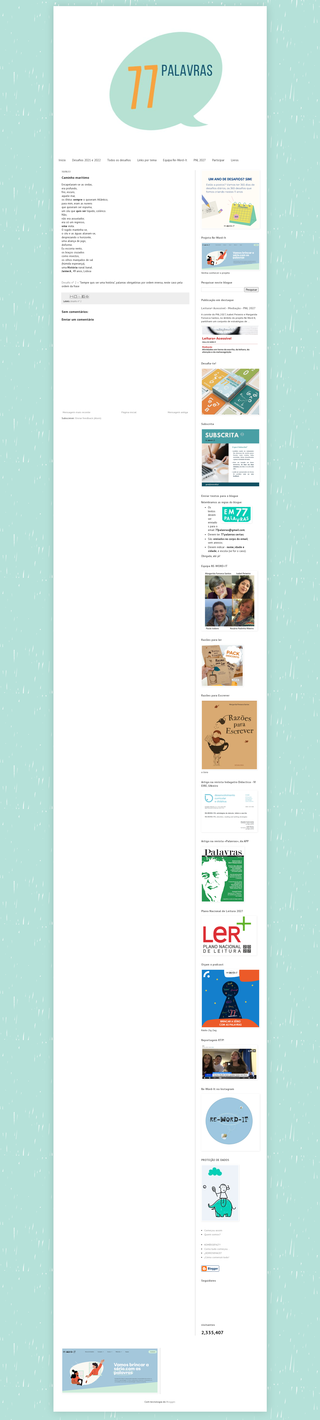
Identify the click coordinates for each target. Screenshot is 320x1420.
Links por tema (147, 160)
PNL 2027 (200, 160)
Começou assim (213, 1230)
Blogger (170, 1401)
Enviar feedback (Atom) (88, 418)
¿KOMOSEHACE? (213, 1252)
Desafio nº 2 (69, 282)
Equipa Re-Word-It (175, 160)
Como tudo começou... (217, 1248)
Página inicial (129, 412)
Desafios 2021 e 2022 (86, 160)
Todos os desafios (119, 160)
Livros (235, 160)
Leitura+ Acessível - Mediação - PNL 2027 (228, 308)
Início (62, 160)
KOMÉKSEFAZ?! (212, 1244)
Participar (218, 160)
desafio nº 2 (75, 301)
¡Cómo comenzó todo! (216, 1257)
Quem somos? (212, 1234)
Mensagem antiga (178, 412)
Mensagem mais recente (76, 412)
